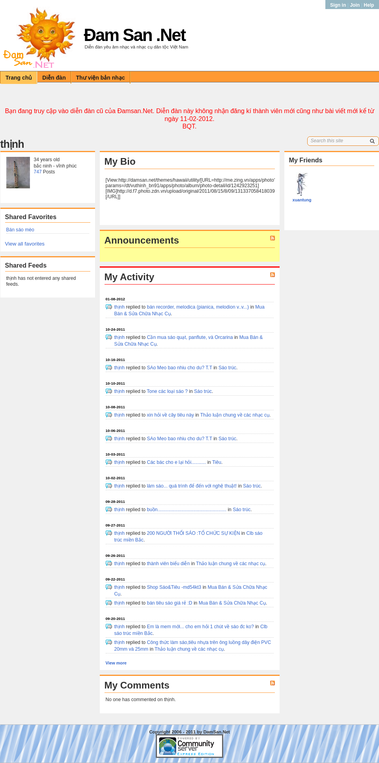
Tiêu (216, 462)
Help (369, 5)
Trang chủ (19, 77)
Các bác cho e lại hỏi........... (176, 462)
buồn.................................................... (186, 509)
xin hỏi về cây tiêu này (170, 415)
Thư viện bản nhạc (100, 77)
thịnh (119, 307)
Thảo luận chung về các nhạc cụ (234, 415)
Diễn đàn (53, 77)
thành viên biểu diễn (168, 563)
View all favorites (25, 244)
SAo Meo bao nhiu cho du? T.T (179, 367)
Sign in (338, 5)
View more (116, 663)
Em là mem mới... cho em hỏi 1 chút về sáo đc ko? (200, 626)
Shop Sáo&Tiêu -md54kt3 (174, 587)
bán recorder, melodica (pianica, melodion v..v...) (198, 307)
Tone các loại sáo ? (167, 391)
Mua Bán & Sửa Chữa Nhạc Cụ (232, 603)
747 (38, 172)
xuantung (302, 199)
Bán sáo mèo (20, 230)
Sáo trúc (227, 367)
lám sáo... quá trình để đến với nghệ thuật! (192, 486)
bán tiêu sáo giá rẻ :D (169, 603)
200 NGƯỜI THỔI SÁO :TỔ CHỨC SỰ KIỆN (193, 533)
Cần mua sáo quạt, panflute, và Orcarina (190, 337)
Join (355, 5)
